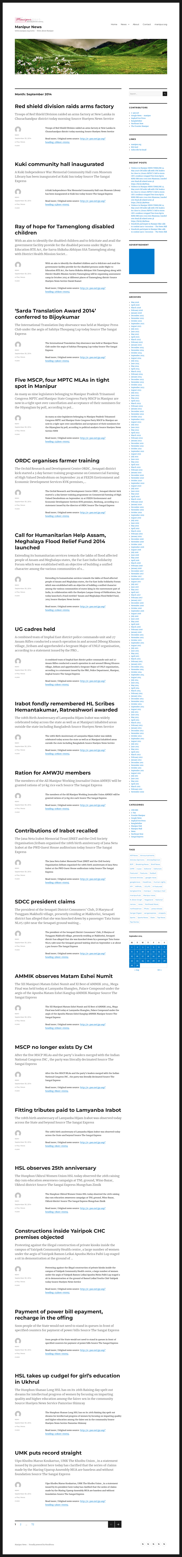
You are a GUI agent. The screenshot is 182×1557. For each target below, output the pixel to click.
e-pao (17, 145)
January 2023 (136, 409)
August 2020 (136, 486)
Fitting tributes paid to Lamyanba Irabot (68, 1110)
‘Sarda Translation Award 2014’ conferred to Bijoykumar (55, 314)
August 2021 (136, 454)
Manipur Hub (136, 826)
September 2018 (137, 547)
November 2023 (137, 382)
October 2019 (136, 512)
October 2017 (136, 576)
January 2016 (136, 632)
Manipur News (28, 27)
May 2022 (135, 430)
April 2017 (135, 592)
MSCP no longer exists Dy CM (53, 1047)
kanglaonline (135, 891)
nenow (133, 904)
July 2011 (134, 776)
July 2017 (134, 584)
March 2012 (136, 755)
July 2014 (134, 680)
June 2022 (135, 427)
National (159, 900)
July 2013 (134, 712)
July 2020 (135, 488)
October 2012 (136, 736)
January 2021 (136, 473)
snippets (162, 913)
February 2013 (136, 725)
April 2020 (135, 496)
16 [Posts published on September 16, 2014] (137, 956)
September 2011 (137, 771)
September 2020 (137, 483)
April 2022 (135, 433)
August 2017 (136, 582)
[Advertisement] (142, 261)
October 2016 (136, 608)
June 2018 (135, 555)
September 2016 (137, 611)
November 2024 (137, 350)
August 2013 (136, 709)
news (140, 904)
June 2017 (135, 587)
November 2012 (137, 733)
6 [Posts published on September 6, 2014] (159, 947)
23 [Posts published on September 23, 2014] (137, 961)
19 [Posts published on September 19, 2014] (153, 956)
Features (143, 873)
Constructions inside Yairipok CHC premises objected (60, 1234)
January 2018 (136, 568)
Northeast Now (137, 124)
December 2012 (137, 731)
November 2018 (137, 542)
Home (114, 24)
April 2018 (135, 560)
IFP (131, 886)
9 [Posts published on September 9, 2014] (137, 952)
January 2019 (136, 536)
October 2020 (136, 481)
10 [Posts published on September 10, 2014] (143, 952)
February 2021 (137, 470)
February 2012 (137, 757)
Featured (134, 873)
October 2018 (136, 544)
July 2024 (135, 361)
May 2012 (135, 749)
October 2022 (136, 417)
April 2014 (135, 688)
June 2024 (135, 363)
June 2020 (135, 491)
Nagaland (149, 900)
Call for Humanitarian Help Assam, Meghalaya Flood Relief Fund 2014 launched (60, 541)
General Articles (136, 878)
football (153, 873)
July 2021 (134, 457)
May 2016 (135, 622)
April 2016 (135, 624)
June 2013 (135, 715)
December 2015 (137, 635)
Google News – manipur (141, 116)
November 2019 (137, 510)
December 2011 (137, 763)
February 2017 (137, 598)
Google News (136, 818)
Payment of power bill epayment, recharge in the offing (59, 1314)
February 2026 (137, 310)
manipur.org (161, 24)
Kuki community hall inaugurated (59, 164)
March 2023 (136, 403)
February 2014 (137, 693)
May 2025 (135, 334)
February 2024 (137, 374)
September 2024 (137, 355)
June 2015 (135, 651)
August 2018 (136, 550)
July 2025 (135, 329)
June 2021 (135, 459)
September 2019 (137, 515)
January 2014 (136, 696)
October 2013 (136, 704)
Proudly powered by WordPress (41, 1545)
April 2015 (135, 656)
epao (17, 135)
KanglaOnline (136, 121)
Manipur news (149, 895)
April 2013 (135, 720)
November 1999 (137, 792)
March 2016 (136, 627)
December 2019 (137, 507)
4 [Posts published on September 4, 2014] (148, 947)
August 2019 (136, 518)
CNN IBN (134, 810)
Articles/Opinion (153, 860)
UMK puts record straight (48, 1453)
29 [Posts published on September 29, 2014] (132, 965)
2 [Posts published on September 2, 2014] (137, 947)
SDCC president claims (45, 901)
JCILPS (147, 886)
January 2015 (136, 664)
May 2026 (135, 302)
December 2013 (137, 699)
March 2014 (136, 691)
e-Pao (17, 142)
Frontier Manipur (138, 815)
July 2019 (134, 520)
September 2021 (137, 451)
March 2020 (136, 499)
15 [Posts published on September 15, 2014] (132, 956)
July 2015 (134, 648)
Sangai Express (137, 837)
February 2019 (137, 534)
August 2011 (136, 773)
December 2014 (137, 667)
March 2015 (136, 659)
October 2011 (136, 768)
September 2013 (137, 707)
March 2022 (136, 435)
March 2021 (136, 467)
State (152, 917)
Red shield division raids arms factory (64, 106)
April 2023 (135, 401)
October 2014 (136, 672)
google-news (150, 878)
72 (33, 1524)
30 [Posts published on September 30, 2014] (137, 965)
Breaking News (142, 864)
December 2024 (137, 347)
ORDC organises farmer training (57, 460)
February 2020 (137, 502)
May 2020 (135, 494)
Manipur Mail (136, 829)
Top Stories (134, 922)
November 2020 (137, 478)
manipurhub (135, 895)
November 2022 (137, 414)
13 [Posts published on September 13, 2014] (159, 952)
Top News (161, 917)
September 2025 (137, 324)
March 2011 (135, 786)
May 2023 (135, 398)
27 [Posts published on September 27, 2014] (159, 961)
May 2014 (135, 685)
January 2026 (136, 313)
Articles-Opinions (137, 860)
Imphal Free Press (138, 118)
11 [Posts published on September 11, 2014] (148, 952)
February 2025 (137, 342)
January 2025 (136, 345)
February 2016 (137, 630)
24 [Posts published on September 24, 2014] (143, 961)
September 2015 (137, 643)
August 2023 (136, 390)
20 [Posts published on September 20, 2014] (159, 956)
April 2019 (135, 528)
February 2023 (137, 406)
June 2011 (135, 778)
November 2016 (137, 606)
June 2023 (135, 395)
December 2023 (137, 379)
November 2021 (137, 446)
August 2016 (136, 614)
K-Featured (157, 886)
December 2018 (137, 539)
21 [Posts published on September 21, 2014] (164, 956)
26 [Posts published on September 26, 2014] (153, 961)
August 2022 (136, 422)
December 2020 (137, 475)
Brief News (155, 864)
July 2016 (134, 616)
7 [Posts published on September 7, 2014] (164, 947)
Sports (132, 917)
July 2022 (135, 425)
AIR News (134, 855)
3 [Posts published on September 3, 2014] (142, 947)
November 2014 (137, 669)
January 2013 (136, 728)
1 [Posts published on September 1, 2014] (131, 947)
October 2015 (136, 640)
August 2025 (136, 326)
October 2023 (136, 385)
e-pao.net (135, 113)
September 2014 (137, 675)
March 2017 (136, 595)
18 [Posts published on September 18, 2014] (148, 956)
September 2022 (137, 419)
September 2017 (137, 579)
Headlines (147, 882)
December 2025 (137, 316)
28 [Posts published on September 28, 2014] (164, 961)
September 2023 (137, 387)
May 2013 (135, 717)
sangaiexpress (150, 913)
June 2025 (135, 332)
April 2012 (135, 752)
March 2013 (135, 723)
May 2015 (135, 653)
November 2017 (137, 574)
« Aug (136, 970)
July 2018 (134, 552)
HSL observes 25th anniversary (55, 1168)
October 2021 (136, 449)
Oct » (160, 970)
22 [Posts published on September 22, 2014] (132, 961)
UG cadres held (35, 629)
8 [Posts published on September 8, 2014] (131, 952)
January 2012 (136, 760)
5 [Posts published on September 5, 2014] (153, 947)
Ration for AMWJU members (53, 773)
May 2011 (134, 781)
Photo (146, 909)
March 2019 (136, 531)
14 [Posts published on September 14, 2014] (164, 952)
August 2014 (136, 677)
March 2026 (136, 308)
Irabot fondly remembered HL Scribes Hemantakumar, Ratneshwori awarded (66, 706)
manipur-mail (159, 891)
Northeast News (151, 904)
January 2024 (136, 377)
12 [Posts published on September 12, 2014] (153, 952)
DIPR (132, 869)
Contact (147, 24)
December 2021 (137, 443)
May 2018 (135, 558)
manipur (147, 891)
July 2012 (134, 744)
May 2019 (135, 526)
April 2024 (135, 369)
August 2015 (136, 645)
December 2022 (137, 411)
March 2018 (136, 563)
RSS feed (134, 147)
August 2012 (136, 741)
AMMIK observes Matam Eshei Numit (64, 976)
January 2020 (136, 504)
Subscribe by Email (138, 150)
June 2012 (135, 747)
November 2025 (137, 318)
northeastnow (136, 909)
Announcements (147, 855)
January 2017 (136, 600)
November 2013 (137, 701)
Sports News (143, 917)
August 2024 (136, 358)
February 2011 (136, 789)
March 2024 (136, 371)
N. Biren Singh (136, 900)
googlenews (135, 882)
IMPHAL (138, 886)
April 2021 (135, 465)
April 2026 (135, 305)
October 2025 (136, 321)
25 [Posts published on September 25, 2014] (148, 961)
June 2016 (135, 619)
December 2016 (137, 603)
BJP (131, 864)
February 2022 (137, 438)
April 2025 (135, 337)
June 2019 (135, 523)
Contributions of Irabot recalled (56, 831)
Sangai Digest (136, 913)
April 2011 (135, 784)
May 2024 (135, 366)
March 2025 (136, 340)
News (124, 24)
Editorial (147, 869)
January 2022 (136, 441)
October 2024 (136, 353)
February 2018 (137, 566)
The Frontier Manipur (140, 126)
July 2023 (134, 393)
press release (157, 909)
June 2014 (135, 683)
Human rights (159, 882)
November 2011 (137, 765)
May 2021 (135, 462)
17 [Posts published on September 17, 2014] (143, 956)
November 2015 (137, 637)
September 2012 (137, 739)
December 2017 (137, 571)
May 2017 (135, 590)
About (136, 24)
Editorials (158, 869)
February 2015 (137, 661)
